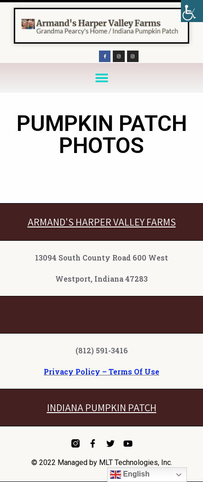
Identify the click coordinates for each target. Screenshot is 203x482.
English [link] (130, 474)
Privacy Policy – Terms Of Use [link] (101, 371)
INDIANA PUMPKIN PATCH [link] (102, 407)
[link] (192, 11)
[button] (101, 78)
